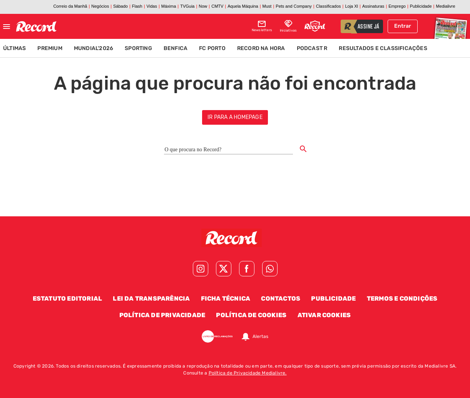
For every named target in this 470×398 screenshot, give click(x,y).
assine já (368, 27)
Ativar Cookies (324, 315)
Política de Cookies (251, 315)
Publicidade (333, 298)
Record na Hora (261, 48)
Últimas (14, 48)
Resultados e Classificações (383, 48)
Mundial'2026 (93, 48)
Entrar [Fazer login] (402, 26)
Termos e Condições (402, 298)
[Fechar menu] (6, 26)
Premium (49, 48)
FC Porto (212, 48)
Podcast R (312, 48)
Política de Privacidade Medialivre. (248, 373)
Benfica (175, 48)
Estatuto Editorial (67, 298)
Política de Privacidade (162, 315)
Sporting (138, 48)
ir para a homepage (235, 117)
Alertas (260, 336)
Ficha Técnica (226, 298)
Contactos (280, 298)
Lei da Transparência (151, 298)
